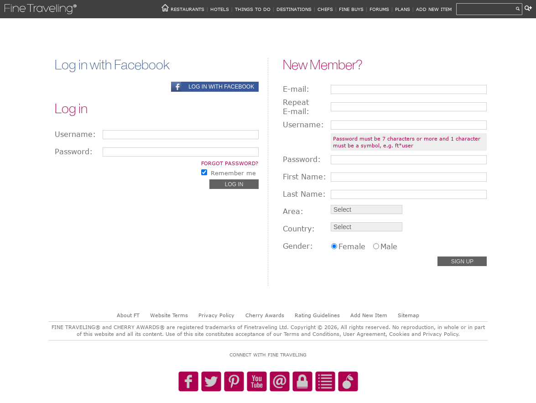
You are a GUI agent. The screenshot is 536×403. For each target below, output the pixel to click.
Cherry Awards (264, 315)
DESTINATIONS (294, 9)
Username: (75, 134)
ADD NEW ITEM (434, 9)
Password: (74, 151)
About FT (128, 315)
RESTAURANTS (187, 9)
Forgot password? (229, 163)
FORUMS (379, 9)
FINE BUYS (351, 9)
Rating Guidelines (317, 315)
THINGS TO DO (253, 9)
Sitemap (408, 315)
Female (351, 246)
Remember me (233, 173)
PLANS (402, 9)
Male (388, 246)
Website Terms (169, 315)
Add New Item (368, 315)
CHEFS (325, 9)
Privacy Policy (216, 315)
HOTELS (219, 9)
